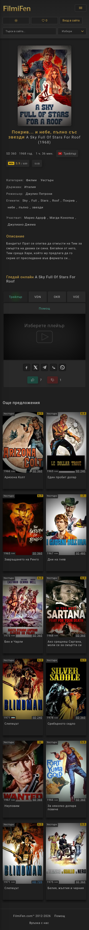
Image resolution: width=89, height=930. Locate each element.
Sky (25, 200)
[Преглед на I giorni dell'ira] (66, 532)
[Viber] (53, 367)
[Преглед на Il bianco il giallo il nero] (66, 861)
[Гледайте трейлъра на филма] (67, 153)
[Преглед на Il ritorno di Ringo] (23, 532)
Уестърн (47, 180)
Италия (30, 187)
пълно (24, 207)
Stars (45, 200)
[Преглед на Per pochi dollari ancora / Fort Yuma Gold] (66, 779)
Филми (31, 180)
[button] (16, 20)
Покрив (69, 200)
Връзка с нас (39, 923)
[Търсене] (29, 31)
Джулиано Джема (22, 224)
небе (11, 207)
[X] (35, 367)
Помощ (59, 916)
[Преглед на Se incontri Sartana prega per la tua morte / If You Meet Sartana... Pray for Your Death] (66, 615)
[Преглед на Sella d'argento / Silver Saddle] (66, 697)
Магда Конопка (62, 217)
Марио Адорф (35, 217)
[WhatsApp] (62, 367)
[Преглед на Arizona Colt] (23, 450)
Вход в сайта (71, 20)
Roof (55, 200)
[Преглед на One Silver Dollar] (66, 450)
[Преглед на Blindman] (23, 861)
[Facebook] (26, 367)
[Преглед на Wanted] (23, 779)
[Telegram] (44, 367)
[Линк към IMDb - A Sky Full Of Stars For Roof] (17, 163)
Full (34, 200)
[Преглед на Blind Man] (23, 697)
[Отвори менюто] (80, 8)
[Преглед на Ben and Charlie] (23, 615)
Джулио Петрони (39, 194)
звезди (37, 207)
